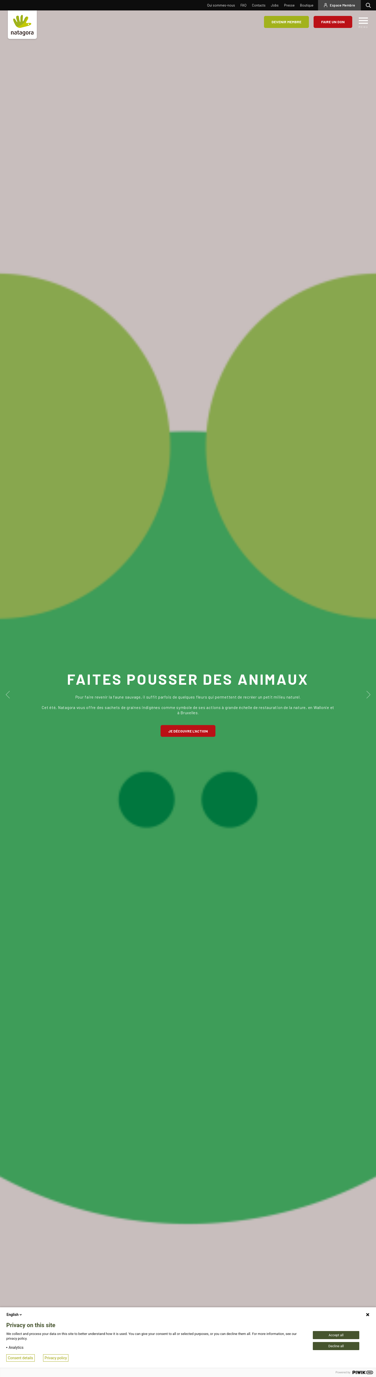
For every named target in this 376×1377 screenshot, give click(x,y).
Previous (8, 695)
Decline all (336, 1346)
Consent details (20, 1358)
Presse (289, 5)
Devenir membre (286, 22)
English (15, 1314)
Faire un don (333, 22)
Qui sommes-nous (221, 5)
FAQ (243, 5)
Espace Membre (342, 5)
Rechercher (369, 5)
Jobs (275, 5)
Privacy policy (56, 1358)
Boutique (306, 5)
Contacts (259, 5)
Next (367, 695)
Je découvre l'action (188, 731)
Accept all (335, 1335)
